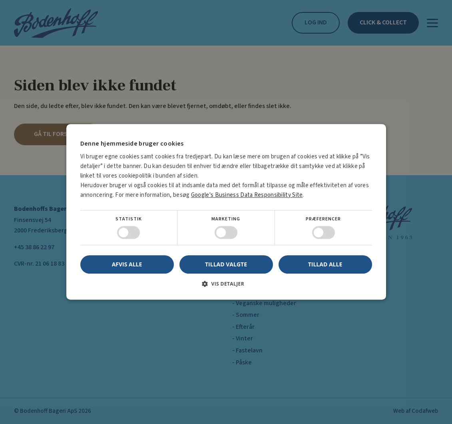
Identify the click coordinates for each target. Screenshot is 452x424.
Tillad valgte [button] (226, 264)
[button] (226, 287)
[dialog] (226, 212)
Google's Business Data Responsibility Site (247, 195)
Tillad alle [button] (325, 264)
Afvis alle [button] (127, 264)
